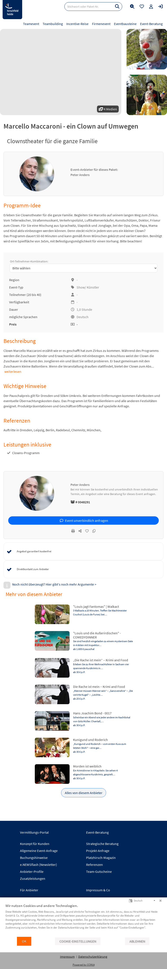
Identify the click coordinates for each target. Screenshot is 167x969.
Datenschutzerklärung (92, 957)
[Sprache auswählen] (130, 900)
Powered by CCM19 (84, 965)
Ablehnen (137, 941)
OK (24, 941)
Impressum (67, 957)
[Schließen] (160, 900)
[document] (83, 920)
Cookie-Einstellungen (77, 941)
